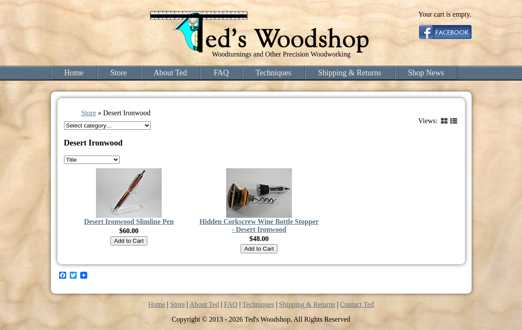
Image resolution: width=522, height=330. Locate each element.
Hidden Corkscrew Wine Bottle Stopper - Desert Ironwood (259, 225)
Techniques (273, 72)
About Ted (170, 72)
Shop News (426, 72)
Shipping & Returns (349, 72)
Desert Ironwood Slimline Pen (129, 221)
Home (74, 72)
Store (118, 72)
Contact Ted (357, 304)
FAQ (221, 72)
